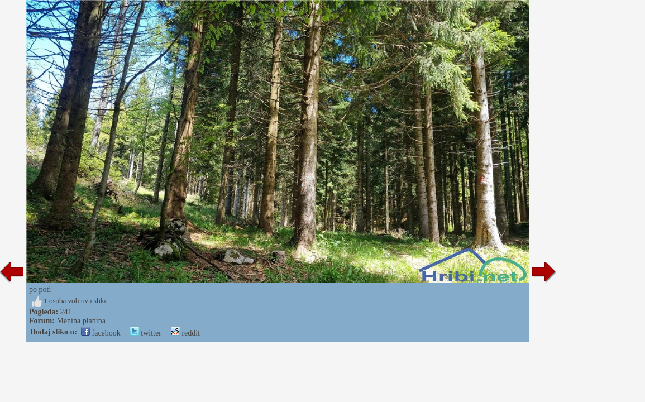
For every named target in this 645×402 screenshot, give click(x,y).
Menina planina (80, 321)
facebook (101, 333)
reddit (185, 333)
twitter (145, 333)
